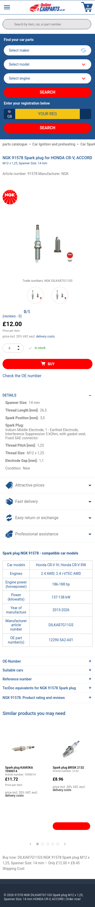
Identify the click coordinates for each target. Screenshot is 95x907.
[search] (47, 24)
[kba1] (47, 114)
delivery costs (45, 336)
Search (47, 92)
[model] (47, 64)
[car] (47, 78)
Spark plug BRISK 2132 (68, 767)
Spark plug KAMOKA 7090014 (19, 769)
